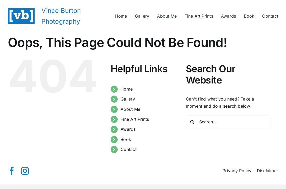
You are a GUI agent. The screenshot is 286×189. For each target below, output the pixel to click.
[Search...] (228, 121)
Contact (129, 149)
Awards (128, 129)
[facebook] (12, 171)
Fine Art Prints (135, 119)
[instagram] (25, 171)
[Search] (192, 121)
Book (126, 139)
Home (127, 89)
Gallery (128, 99)
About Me (130, 109)
